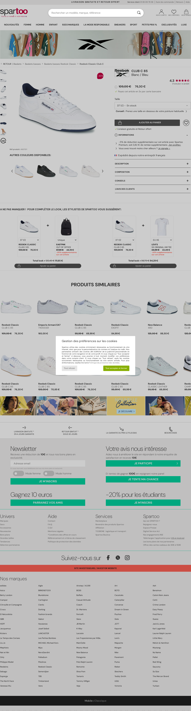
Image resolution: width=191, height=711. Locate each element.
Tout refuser (69, 368)
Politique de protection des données (104, 363)
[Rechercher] (139, 13)
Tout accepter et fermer (116, 368)
